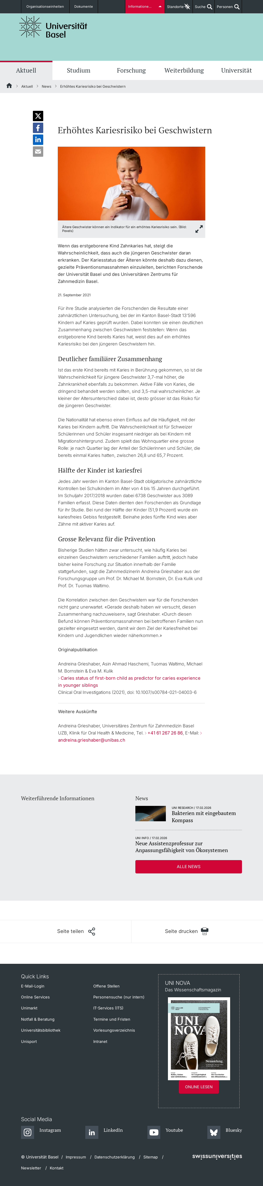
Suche (199, 8)
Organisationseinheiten (44, 6)
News (46, 86)
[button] (38, 116)
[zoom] (131, 182)
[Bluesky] (224, 1132)
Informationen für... (143, 6)
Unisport (29, 1041)
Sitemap (150, 1157)
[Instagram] (41, 1132)
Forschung (131, 70)
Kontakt (56, 1168)
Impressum (76, 1157)
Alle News (189, 866)
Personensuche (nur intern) (119, 997)
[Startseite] (9, 86)
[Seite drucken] (187, 931)
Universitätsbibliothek (40, 1030)
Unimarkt (29, 1008)
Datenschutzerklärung (114, 1157)
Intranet (100, 1041)
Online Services (35, 997)
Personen (224, 8)
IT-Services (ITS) (108, 1008)
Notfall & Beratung (37, 1019)
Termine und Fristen (111, 1019)
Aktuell (26, 70)
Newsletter (31, 1168)
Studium (78, 70)
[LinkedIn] (104, 1132)
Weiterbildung (184, 70)
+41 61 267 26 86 (165, 733)
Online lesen (199, 1086)
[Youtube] (165, 1132)
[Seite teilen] (76, 931)
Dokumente (79, 6)
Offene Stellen (106, 986)
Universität (236, 70)
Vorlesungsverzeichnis (114, 1030)
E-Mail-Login (32, 986)
